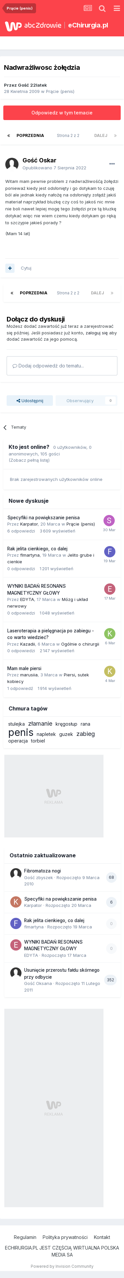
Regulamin (25, 1237)
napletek (46, 734)
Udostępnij (30, 400)
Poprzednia (30, 135)
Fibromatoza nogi (42, 870)
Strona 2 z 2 (69, 135)
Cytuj (26, 268)
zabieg (85, 733)
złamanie (40, 723)
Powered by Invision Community (62, 1266)
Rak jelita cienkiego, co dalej (37, 548)
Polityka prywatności (65, 1237)
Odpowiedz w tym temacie (62, 112)
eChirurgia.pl (88, 25)
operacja (18, 741)
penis (20, 732)
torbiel (38, 741)
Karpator (29, 524)
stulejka (16, 724)
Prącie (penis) (60, 91)
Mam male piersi (24, 668)
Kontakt (102, 1237)
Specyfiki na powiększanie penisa (43, 517)
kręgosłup (66, 724)
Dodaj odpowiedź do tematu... (48, 365)
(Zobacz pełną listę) (29, 460)
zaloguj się (97, 332)
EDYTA (27, 599)
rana (85, 724)
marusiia (29, 674)
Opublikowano (54, 167)
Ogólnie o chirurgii (80, 644)
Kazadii (27, 644)
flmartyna (30, 555)
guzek (66, 734)
